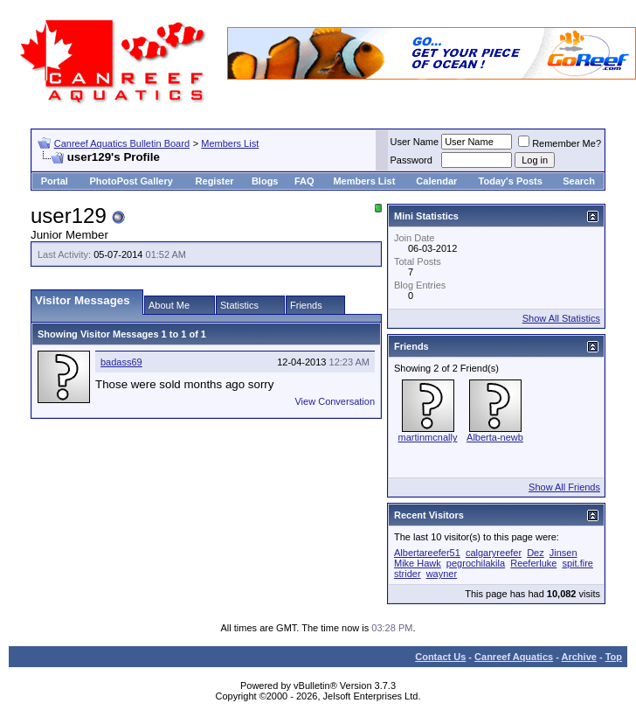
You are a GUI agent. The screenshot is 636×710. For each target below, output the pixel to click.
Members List (230, 143)
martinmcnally (428, 437)
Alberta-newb (495, 437)
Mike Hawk (417, 563)
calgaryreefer (494, 552)
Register (215, 181)
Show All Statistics (561, 318)
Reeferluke (533, 563)
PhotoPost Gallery (130, 181)
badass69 (121, 362)
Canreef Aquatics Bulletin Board (122, 143)
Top (613, 656)
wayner (441, 573)
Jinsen (563, 552)
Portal (54, 181)
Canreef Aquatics (513, 656)
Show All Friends (564, 487)
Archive (579, 656)
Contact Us (440, 656)
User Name (415, 141)
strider (407, 573)
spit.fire (577, 563)
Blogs (265, 181)
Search (579, 181)
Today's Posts (511, 181)
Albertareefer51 (427, 552)
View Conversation (334, 401)
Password (411, 160)
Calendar (436, 181)
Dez (535, 552)
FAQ (304, 181)
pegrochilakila (475, 563)
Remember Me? (559, 143)
